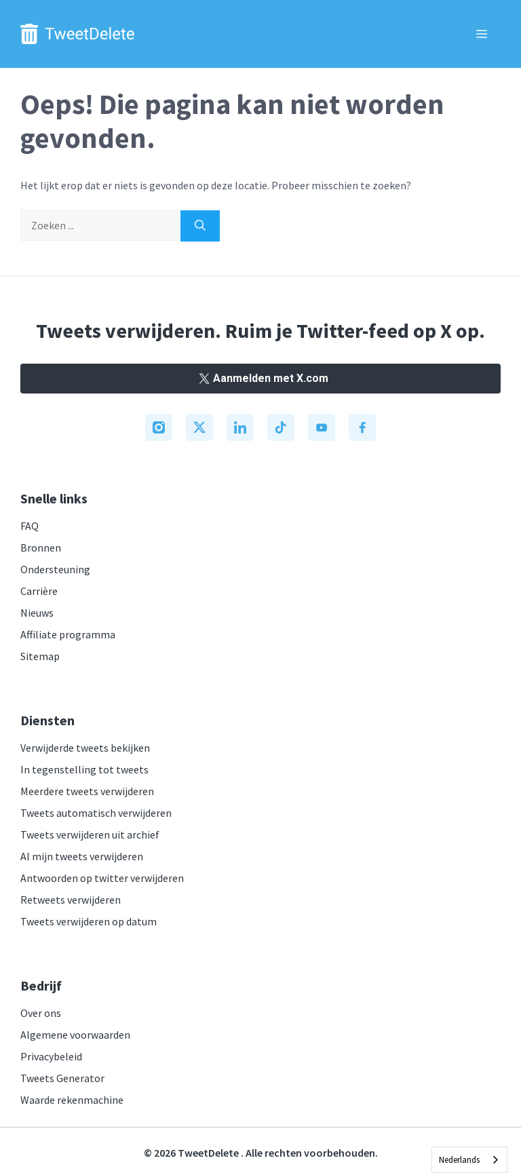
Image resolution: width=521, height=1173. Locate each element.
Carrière (39, 591)
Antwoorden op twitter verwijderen (102, 878)
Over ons (40, 1013)
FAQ (29, 526)
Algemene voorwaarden (75, 1034)
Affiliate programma (67, 634)
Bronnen (40, 547)
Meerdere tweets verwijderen (87, 791)
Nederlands (459, 1160)
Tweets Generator (62, 1078)
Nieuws (37, 612)
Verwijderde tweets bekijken (85, 747)
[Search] (200, 226)
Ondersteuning (55, 569)
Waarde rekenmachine (71, 1100)
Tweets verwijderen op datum (88, 921)
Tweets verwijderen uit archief (89, 834)
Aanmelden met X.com (260, 378)
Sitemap (40, 656)
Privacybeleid (51, 1056)
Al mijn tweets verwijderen (81, 856)
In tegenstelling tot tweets (84, 769)
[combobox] (469, 1160)
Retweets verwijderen (70, 899)
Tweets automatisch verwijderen (96, 813)
